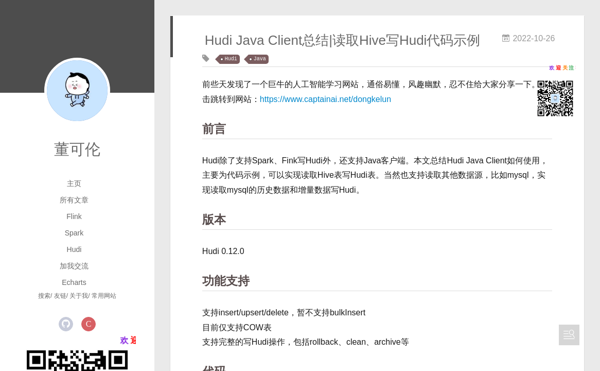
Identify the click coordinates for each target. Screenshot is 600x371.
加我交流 (74, 266)
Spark (74, 233)
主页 (74, 183)
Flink (74, 216)
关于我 (78, 295)
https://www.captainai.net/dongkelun (325, 99)
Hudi (74, 249)
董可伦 (77, 149)
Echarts (74, 282)
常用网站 (104, 295)
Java (260, 59)
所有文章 (74, 200)
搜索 (44, 295)
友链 (60, 295)
